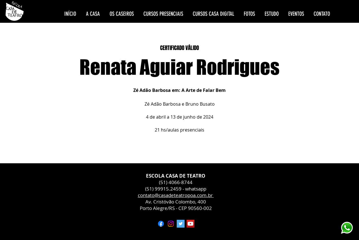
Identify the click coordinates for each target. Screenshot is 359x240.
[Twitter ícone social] (181, 224)
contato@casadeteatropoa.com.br (176, 195)
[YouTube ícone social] (190, 224)
